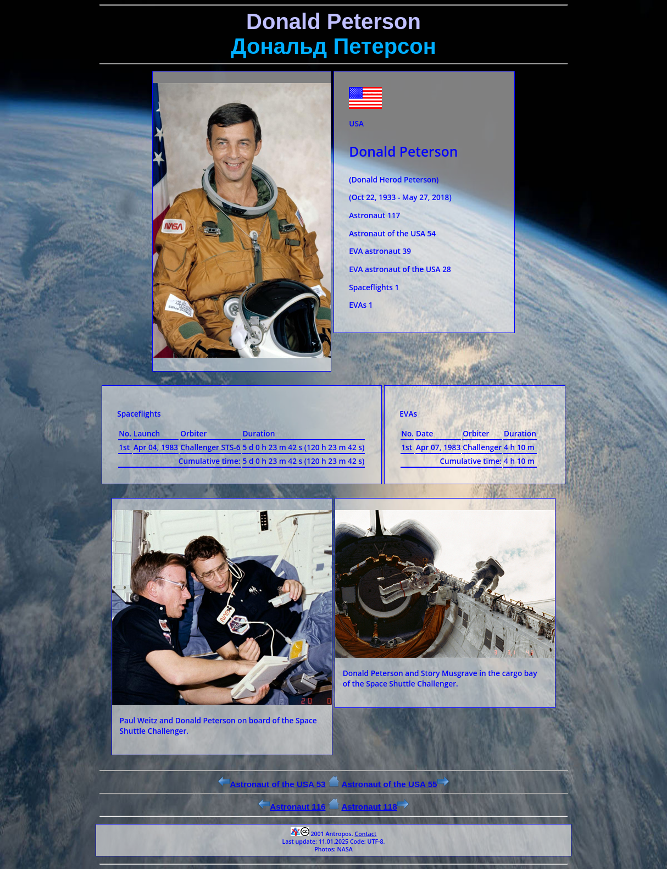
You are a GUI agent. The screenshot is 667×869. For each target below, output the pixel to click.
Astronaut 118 (374, 806)
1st (406, 447)
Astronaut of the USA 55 (394, 784)
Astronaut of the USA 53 (271, 784)
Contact (365, 834)
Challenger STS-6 (210, 447)
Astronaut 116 (291, 806)
